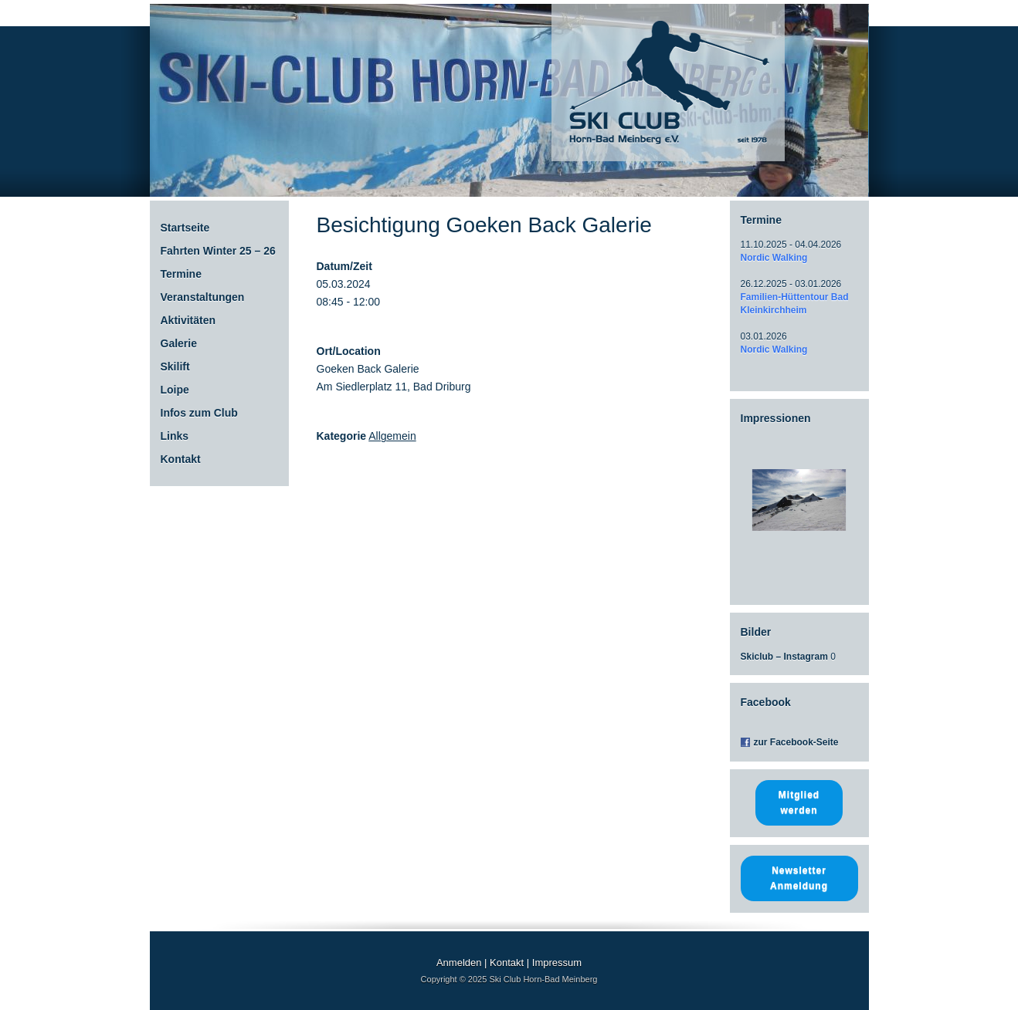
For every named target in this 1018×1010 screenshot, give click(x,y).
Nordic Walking (774, 257)
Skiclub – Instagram (784, 656)
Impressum (557, 962)
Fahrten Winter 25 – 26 (218, 251)
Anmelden (459, 962)
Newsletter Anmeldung (799, 878)
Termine (181, 274)
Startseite (185, 227)
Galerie (179, 343)
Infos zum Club (199, 413)
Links (175, 436)
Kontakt (181, 459)
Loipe (175, 389)
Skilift (175, 366)
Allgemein (392, 436)
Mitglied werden (799, 802)
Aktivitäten (188, 320)
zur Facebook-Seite (796, 742)
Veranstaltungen (203, 297)
